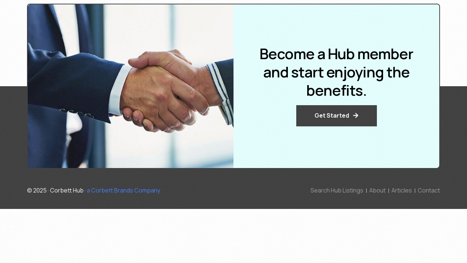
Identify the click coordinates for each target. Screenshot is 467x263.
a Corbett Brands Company (123, 190)
